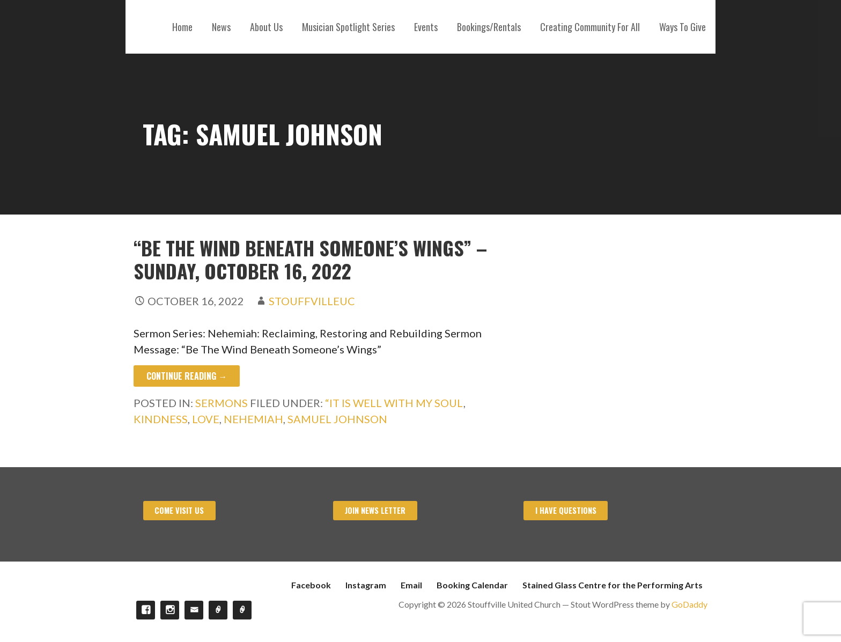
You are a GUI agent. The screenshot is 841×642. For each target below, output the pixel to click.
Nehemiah (253, 418)
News (221, 27)
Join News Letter (375, 510)
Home (182, 27)
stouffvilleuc (312, 300)
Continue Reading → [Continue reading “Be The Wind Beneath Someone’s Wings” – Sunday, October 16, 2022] (186, 376)
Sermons (221, 402)
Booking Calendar (472, 585)
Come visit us (179, 510)
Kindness (161, 418)
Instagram (365, 585)
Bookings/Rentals (489, 27)
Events (426, 27)
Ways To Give (682, 27)
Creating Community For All (590, 27)
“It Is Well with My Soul (394, 402)
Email (411, 585)
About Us (266, 27)
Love (205, 418)
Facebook (311, 585)
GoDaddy (689, 604)
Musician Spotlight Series (348, 27)
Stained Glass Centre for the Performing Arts (612, 585)
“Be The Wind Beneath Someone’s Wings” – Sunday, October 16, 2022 (310, 259)
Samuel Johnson (337, 418)
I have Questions (565, 510)
